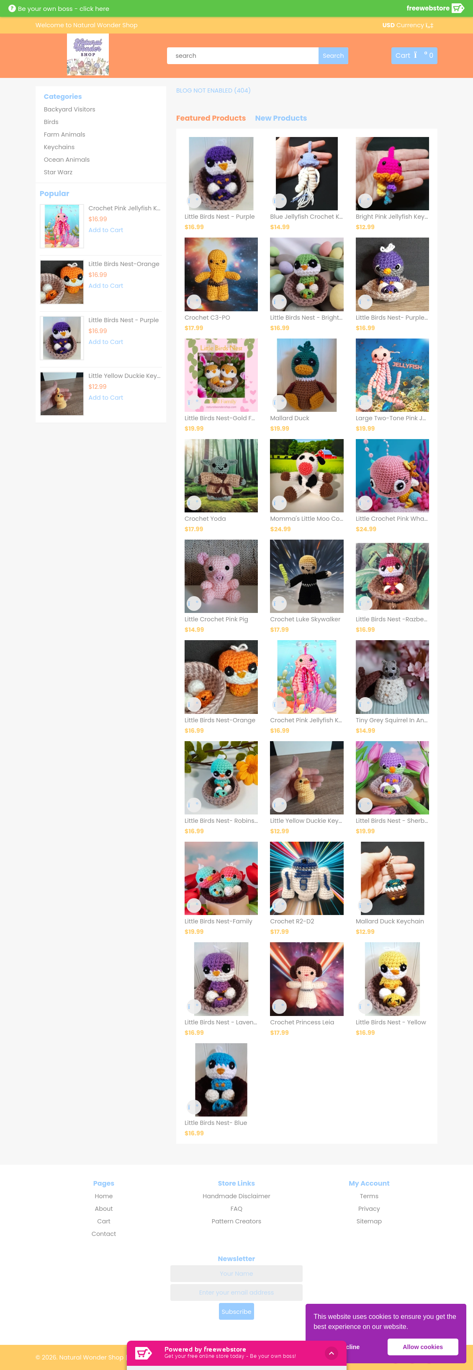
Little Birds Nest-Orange (124, 264)
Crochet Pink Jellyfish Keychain (306, 720)
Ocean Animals (67, 159)
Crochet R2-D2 (292, 921)
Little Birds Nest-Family (218, 921)
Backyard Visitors (69, 109)
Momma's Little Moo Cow (306, 518)
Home (104, 1196)
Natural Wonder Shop (105, 25)
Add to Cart (106, 230)
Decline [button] (349, 1347)
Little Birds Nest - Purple (124, 320)
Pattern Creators (236, 1221)
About (104, 1209)
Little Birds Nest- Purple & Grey (392, 317)
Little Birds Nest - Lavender (221, 1022)
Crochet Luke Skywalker (305, 619)
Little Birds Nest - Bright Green (306, 317)
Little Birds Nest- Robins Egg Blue (221, 821)
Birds (51, 122)
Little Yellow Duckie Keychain (125, 376)
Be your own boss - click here (63, 8)
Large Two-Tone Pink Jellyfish (392, 418)
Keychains (59, 147)
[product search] (257, 55)
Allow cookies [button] (423, 1347)
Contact (104, 1234)
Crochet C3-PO (207, 317)
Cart (103, 1221)
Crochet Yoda (205, 518)
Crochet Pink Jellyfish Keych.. (125, 208)
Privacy (369, 1209)
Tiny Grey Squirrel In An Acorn (392, 720)
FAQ (236, 1209)
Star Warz (58, 172)
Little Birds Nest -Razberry (392, 619)
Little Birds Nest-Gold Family (221, 418)
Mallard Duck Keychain (390, 921)
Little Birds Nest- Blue (216, 1123)
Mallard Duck (289, 418)
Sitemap (369, 1221)
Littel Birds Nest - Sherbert (392, 821)
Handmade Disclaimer (236, 1196)
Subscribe (236, 1312)
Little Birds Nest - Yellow (391, 1022)
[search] (333, 55)
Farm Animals (64, 134)
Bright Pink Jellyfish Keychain (392, 216)
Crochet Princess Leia (302, 1022)
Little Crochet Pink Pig (216, 619)
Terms (369, 1196)
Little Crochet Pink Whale (392, 518)
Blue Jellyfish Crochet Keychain (306, 216)
